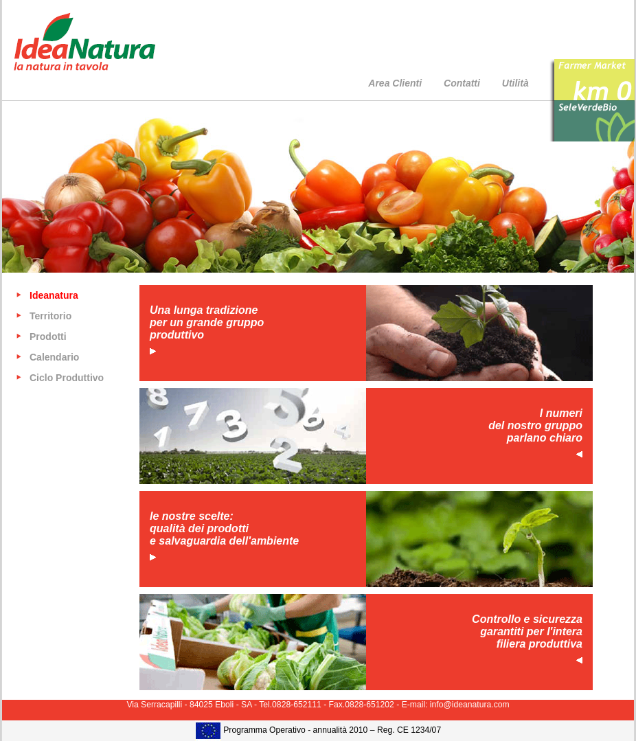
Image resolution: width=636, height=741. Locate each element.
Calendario (54, 357)
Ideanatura (54, 295)
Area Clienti (395, 83)
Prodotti (48, 336)
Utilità (515, 83)
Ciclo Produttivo (67, 377)
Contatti (462, 83)
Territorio (50, 315)
